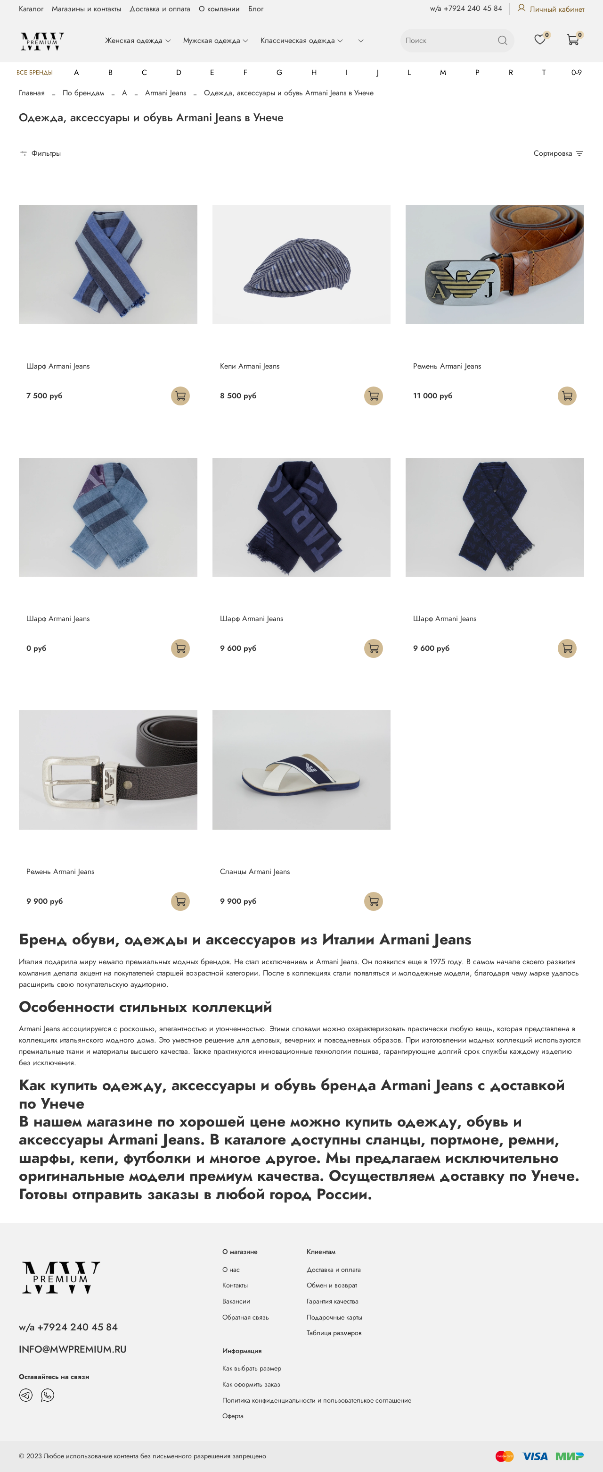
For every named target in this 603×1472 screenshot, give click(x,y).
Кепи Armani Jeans (249, 366)
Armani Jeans (165, 92)
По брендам (83, 92)
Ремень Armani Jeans (447, 366)
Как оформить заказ (251, 1384)
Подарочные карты (334, 1317)
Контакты (235, 1285)
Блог (255, 8)
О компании (219, 8)
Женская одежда (138, 40)
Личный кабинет (550, 9)
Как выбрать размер (251, 1368)
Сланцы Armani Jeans (255, 871)
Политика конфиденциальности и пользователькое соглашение (316, 1400)
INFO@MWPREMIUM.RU (73, 1349)
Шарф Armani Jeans (58, 366)
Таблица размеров (334, 1332)
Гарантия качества (333, 1301)
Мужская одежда (216, 40)
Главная (32, 92)
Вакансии (236, 1301)
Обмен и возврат (332, 1285)
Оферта (233, 1416)
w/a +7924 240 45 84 (466, 8)
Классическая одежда (302, 40)
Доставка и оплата (160, 8)
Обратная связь (245, 1317)
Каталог (31, 8)
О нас (231, 1269)
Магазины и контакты (86, 8)
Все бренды (34, 72)
